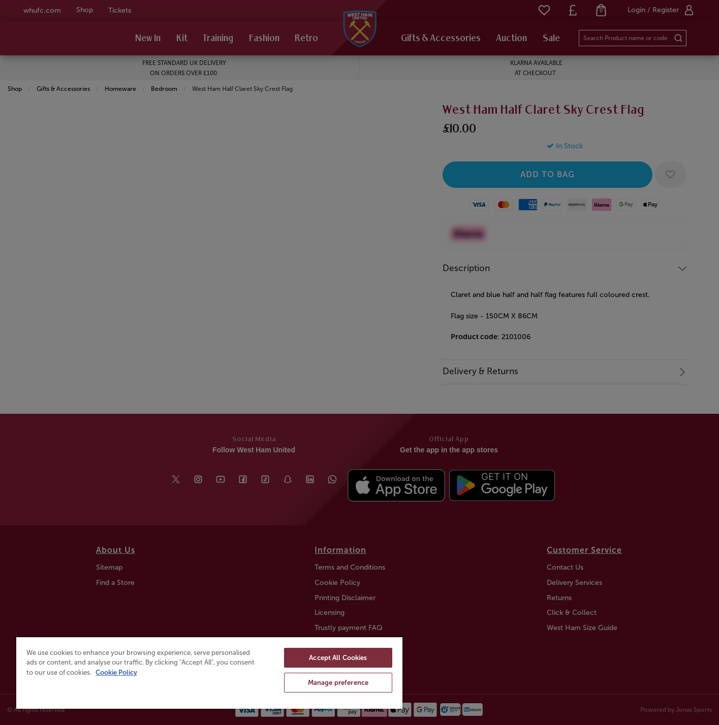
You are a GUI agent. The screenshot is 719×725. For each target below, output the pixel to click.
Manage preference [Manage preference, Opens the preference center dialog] (338, 682)
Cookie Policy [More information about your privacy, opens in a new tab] (116, 672)
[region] (209, 672)
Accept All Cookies (338, 658)
